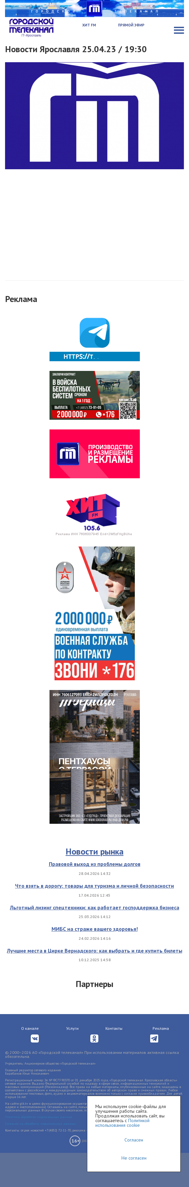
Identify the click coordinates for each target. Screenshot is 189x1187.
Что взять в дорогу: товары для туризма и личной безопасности (94, 885)
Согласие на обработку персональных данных (40, 1123)
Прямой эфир (131, 25)
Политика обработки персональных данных (38, 1117)
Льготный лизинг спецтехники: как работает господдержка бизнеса (94, 907)
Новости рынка (94, 851)
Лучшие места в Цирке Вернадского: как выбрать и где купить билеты (94, 950)
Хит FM (89, 25)
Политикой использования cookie (122, 1122)
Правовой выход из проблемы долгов (94, 864)
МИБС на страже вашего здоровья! (95, 928)
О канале (30, 1028)
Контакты (113, 1028)
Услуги (72, 1028)
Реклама (161, 1028)
